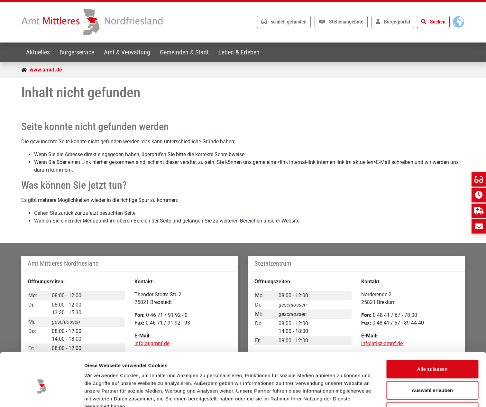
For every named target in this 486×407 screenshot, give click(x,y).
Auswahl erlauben (432, 357)
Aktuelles (38, 52)
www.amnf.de (46, 70)
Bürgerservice (77, 52)
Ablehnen (432, 378)
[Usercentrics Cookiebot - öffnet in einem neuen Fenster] (42, 394)
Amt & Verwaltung (128, 52)
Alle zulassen (432, 336)
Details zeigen (342, 394)
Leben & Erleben (241, 52)
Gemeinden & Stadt (186, 52)
